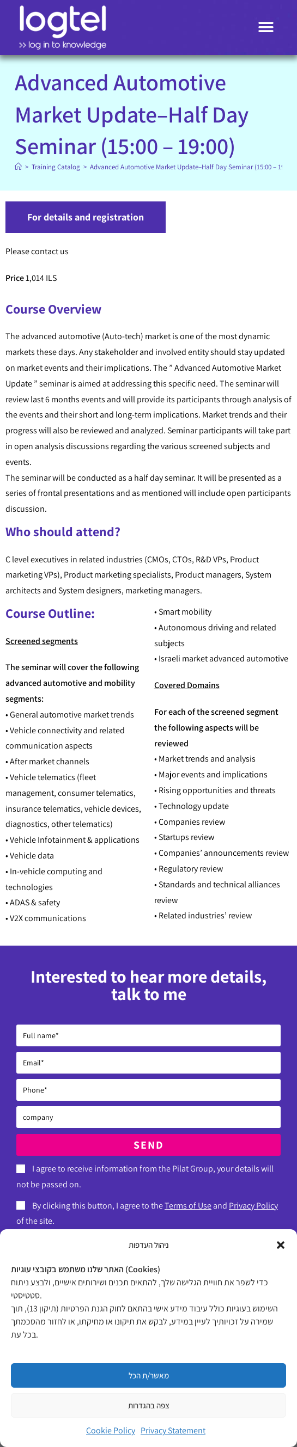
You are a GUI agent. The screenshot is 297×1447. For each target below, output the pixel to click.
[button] (280, 1245)
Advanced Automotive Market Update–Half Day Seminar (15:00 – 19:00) (192, 166)
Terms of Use (188, 1205)
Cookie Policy (110, 1430)
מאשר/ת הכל (149, 1375)
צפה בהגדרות (148, 1405)
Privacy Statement (173, 1430)
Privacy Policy (253, 1205)
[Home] (18, 166)
